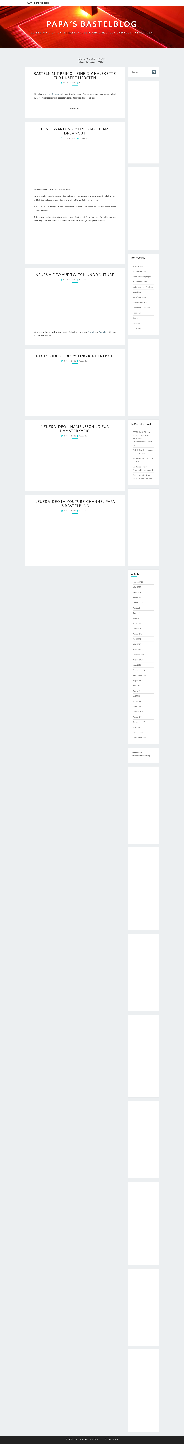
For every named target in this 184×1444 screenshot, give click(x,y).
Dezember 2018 (139, 670)
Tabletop (136, 323)
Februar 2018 (138, 711)
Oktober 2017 (138, 732)
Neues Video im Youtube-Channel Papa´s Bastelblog (75, 503)
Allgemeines (138, 266)
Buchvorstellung (139, 271)
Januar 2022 (137, 597)
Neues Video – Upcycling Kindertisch (75, 356)
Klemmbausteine (140, 281)
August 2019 (138, 660)
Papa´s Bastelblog (38, 2)
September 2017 (139, 737)
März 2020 (137, 644)
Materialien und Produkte (143, 287)
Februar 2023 (138, 582)
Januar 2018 (137, 717)
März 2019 (137, 665)
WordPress (99, 1439)
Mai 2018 (136, 696)
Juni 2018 (136, 691)
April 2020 (137, 639)
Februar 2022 (138, 592)
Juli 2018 (136, 686)
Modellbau (137, 292)
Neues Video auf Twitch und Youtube (74, 274)
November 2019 (139, 649)
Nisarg (115, 1439)
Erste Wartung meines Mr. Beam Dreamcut (75, 131)
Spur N (135, 318)
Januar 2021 (137, 634)
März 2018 (137, 706)
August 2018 (138, 680)
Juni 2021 (136, 613)
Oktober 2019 (138, 654)
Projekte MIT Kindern (141, 307)
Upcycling (137, 328)
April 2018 (137, 701)
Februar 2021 (138, 628)
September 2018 (139, 675)
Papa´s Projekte (139, 297)
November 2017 (139, 727)
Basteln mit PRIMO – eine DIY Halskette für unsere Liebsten (75, 75)
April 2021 (137, 623)
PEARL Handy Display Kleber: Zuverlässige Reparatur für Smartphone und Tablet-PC (143, 438)
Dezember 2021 (139, 602)
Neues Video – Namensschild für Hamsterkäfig (75, 428)
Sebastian (84, 83)
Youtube (102, 332)
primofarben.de (54, 94)
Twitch (91, 332)
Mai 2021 (136, 618)
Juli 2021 (136, 608)
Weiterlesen (75, 108)
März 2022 (137, 587)
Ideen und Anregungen (142, 276)
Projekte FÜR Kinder (141, 302)
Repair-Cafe (137, 313)
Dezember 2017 (139, 722)
